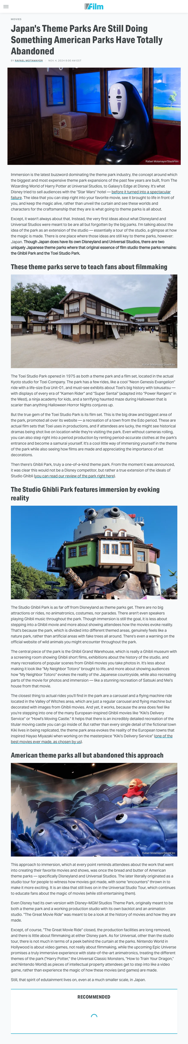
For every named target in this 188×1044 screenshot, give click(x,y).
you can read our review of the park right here (74, 475)
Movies (16, 19)
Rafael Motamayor (29, 60)
